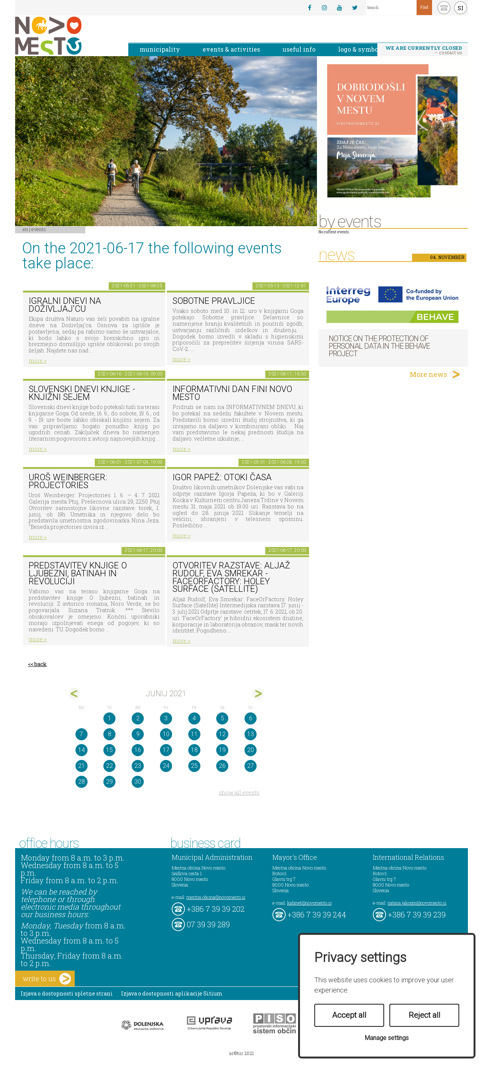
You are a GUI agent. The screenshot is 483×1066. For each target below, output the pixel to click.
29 (109, 781)
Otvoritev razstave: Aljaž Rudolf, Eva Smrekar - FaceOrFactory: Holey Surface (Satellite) (231, 577)
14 (81, 750)
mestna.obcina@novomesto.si (215, 897)
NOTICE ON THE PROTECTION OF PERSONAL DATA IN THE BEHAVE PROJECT (379, 346)
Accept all (349, 1015)
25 (194, 765)
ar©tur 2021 (241, 1053)
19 (222, 750)
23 (137, 765)
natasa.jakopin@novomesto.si (417, 903)
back (40, 664)
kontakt (444, 7)
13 (250, 734)
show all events (239, 792)
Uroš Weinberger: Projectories (68, 481)
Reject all (424, 1015)
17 (166, 750)
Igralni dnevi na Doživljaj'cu (65, 305)
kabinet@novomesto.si (309, 903)
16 (137, 750)
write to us (47, 979)
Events (38, 229)
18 (194, 750)
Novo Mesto (66, 36)
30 (137, 781)
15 (109, 750)
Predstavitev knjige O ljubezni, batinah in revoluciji (78, 573)
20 (250, 750)
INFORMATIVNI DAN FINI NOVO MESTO (232, 393)
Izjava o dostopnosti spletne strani (67, 993)
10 (166, 734)
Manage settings (387, 1037)
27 (250, 765)
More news (428, 374)
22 (109, 765)
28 (81, 781)
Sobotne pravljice (213, 301)
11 (194, 734)
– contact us (423, 50)
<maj (74, 694)
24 (166, 765)
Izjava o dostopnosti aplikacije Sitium (172, 993)
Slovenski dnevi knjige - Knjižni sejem (82, 393)
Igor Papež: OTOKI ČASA (222, 477)
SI (460, 8)
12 (222, 734)
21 (81, 765)
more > (38, 360)
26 (222, 765)
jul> (257, 694)
